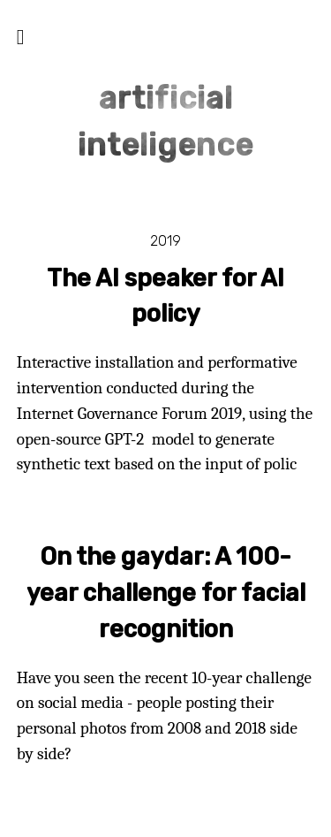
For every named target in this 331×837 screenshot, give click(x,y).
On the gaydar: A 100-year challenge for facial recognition (165, 593)
